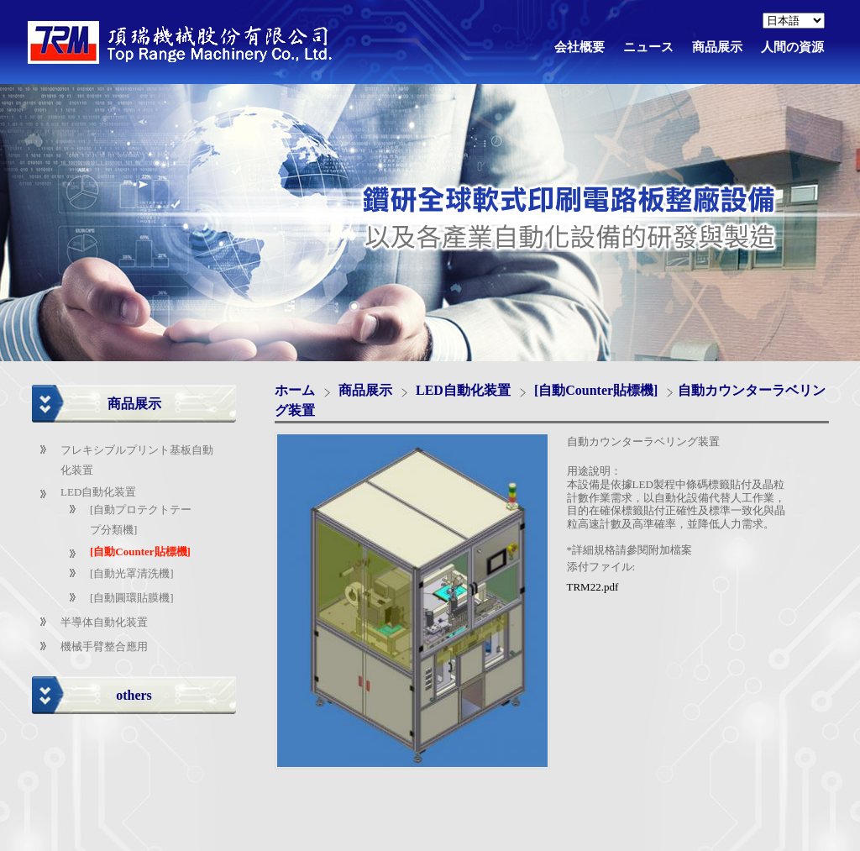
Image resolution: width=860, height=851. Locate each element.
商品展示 (367, 390)
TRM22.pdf (593, 586)
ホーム (295, 390)
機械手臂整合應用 (104, 646)
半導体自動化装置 (104, 622)
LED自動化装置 (98, 492)
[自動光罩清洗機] (132, 573)
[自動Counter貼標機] (140, 551)
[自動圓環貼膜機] (132, 597)
